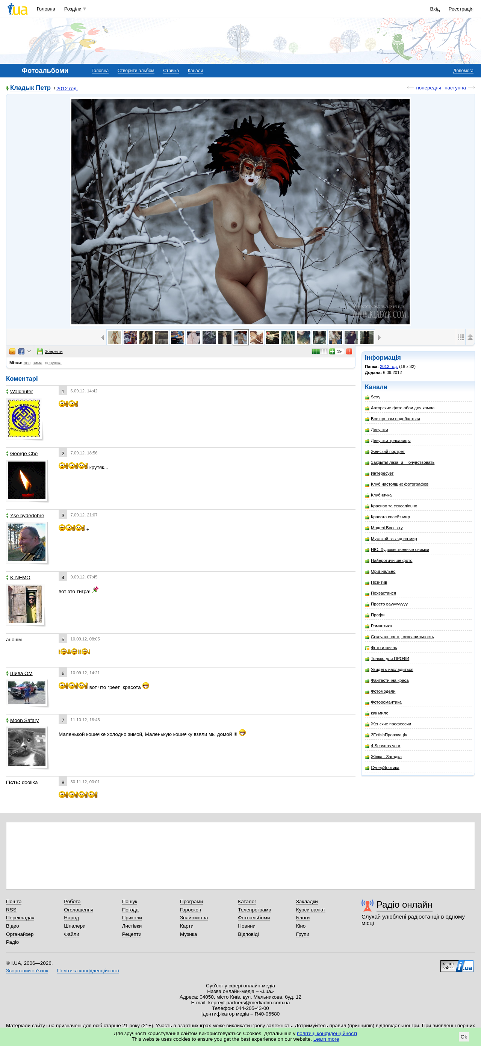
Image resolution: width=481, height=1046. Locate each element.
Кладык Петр (30, 88)
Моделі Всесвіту (384, 527)
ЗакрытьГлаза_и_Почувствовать (399, 462)
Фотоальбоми (254, 917)
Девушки (376, 429)
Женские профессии (388, 724)
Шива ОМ (19, 673)
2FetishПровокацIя (386, 735)
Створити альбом (136, 70)
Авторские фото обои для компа (399, 408)
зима (37, 362)
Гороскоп (190, 910)
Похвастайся (380, 593)
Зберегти (50, 351)
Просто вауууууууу (386, 604)
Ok (464, 1037)
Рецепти (132, 934)
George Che (22, 453)
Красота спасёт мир (387, 517)
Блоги (303, 917)
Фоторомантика (383, 702)
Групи (302, 934)
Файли (71, 934)
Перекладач (20, 917)
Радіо (12, 942)
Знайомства (194, 917)
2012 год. (67, 88)
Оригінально (380, 571)
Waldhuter (19, 391)
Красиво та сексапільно (391, 506)
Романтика (378, 626)
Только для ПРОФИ (387, 658)
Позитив (376, 582)
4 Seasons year (382, 745)
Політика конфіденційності (88, 970)
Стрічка (171, 70)
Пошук (130, 901)
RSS (11, 910)
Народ (71, 917)
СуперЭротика (382, 767)
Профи (374, 615)
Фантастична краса (386, 680)
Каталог (247, 901)
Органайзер (19, 934)
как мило (377, 713)
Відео (12, 926)
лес (27, 362)
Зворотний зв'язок (27, 970)
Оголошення (78, 910)
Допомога (463, 70)
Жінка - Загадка (383, 756)
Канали (195, 70)
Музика (188, 934)
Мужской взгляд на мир (391, 538)
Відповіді (248, 934)
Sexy (372, 397)
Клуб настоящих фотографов (396, 484)
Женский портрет (385, 451)
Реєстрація (461, 9)
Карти (187, 926)
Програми (191, 901)
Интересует (379, 473)
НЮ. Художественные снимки (397, 549)
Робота (72, 901)
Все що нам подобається (392, 418)
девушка (53, 362)
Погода (130, 910)
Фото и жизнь (381, 647)
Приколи (132, 917)
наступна (455, 88)
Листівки (132, 926)
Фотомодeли (380, 691)
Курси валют (310, 910)
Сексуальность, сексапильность (399, 636)
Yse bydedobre (25, 515)
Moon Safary (22, 720)
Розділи (73, 9)
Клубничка (378, 495)
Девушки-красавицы (388, 440)
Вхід (435, 9)
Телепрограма (254, 910)
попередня (428, 88)
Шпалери (74, 926)
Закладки (307, 901)
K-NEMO (18, 577)
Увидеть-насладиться (389, 669)
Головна (46, 9)
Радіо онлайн (405, 904)
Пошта (13, 901)
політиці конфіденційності (327, 1033)
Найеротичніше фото (388, 560)
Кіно (301, 926)
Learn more (326, 1039)
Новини (247, 926)
